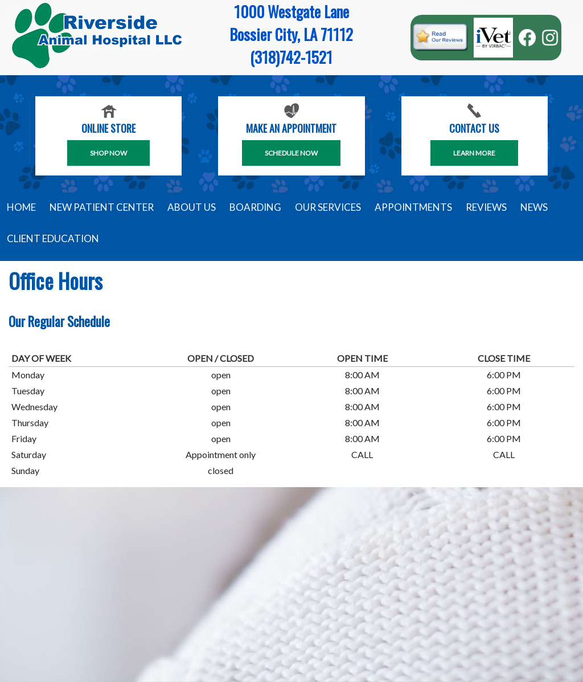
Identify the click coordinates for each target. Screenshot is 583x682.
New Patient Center (102, 207)
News (534, 207)
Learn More (474, 153)
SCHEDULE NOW (291, 153)
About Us (191, 207)
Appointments (413, 207)
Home (21, 207)
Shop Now (108, 153)
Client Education (53, 238)
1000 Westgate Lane (291, 11)
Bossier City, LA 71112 (291, 34)
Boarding (255, 207)
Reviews (486, 207)
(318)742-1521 (291, 57)
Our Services (328, 207)
